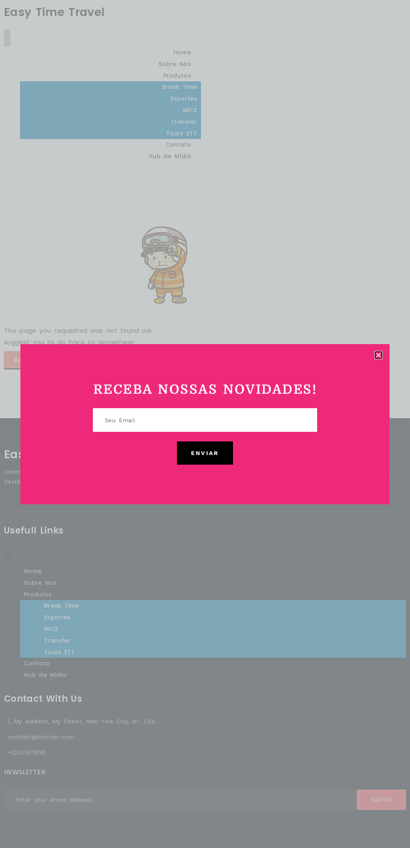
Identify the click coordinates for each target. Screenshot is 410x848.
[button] (379, 355)
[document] (205, 424)
